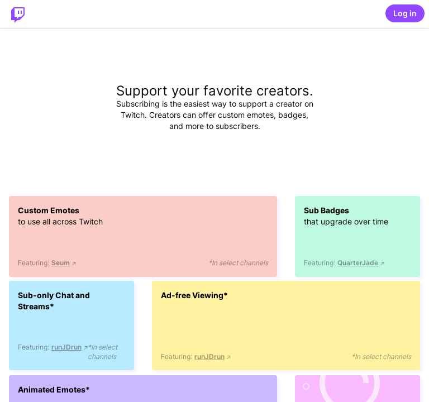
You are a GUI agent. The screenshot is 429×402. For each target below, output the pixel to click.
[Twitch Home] (18, 14)
